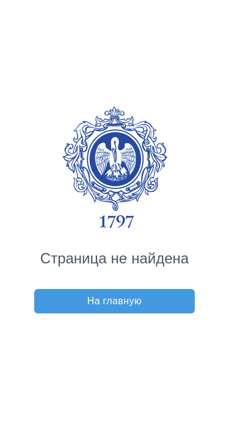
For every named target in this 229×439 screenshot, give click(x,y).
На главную (114, 301)
